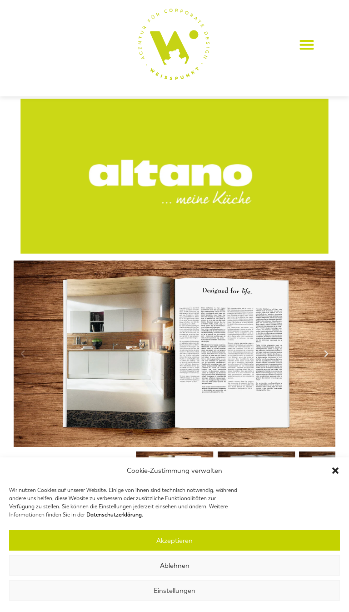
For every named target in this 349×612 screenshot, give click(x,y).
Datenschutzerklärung (114, 514)
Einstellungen (174, 590)
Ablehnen (174, 565)
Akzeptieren (174, 540)
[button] (335, 470)
